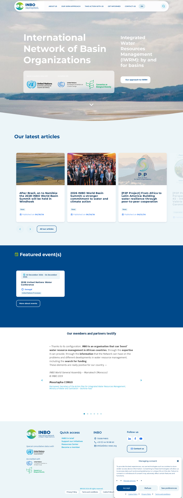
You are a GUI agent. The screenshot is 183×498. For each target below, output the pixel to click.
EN (142, 6)
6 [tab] (101, 414)
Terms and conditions (90, 492)
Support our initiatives (72, 441)
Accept (126, 493)
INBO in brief (68, 438)
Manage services (130, 486)
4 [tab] (95, 414)
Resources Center (70, 444)
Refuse (147, 493)
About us (53, 6)
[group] (40, 187)
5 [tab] (98, 414)
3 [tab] (91, 414)
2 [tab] (88, 414)
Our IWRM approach (70, 6)
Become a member (71, 447)
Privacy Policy (72, 492)
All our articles (46, 229)
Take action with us (94, 6)
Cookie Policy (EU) (109, 492)
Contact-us (130, 6)
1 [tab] (85, 414)
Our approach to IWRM (136, 80)
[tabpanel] (91, 368)
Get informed (114, 6)
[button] (178, 466)
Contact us (137, 449)
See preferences (169, 493)
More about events (28, 303)
